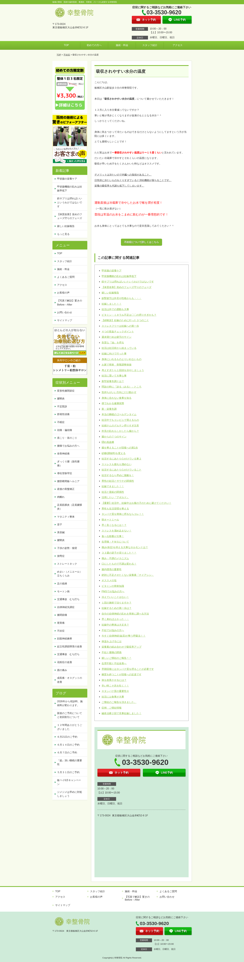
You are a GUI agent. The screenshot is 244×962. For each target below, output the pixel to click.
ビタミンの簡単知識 (113, 586)
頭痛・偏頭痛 (64, 430)
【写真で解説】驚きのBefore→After (69, 302)
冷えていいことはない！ (115, 597)
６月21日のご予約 (67, 736)
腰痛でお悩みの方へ (68, 445)
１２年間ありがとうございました (69, 727)
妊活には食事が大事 (113, 696)
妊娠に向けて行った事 (114, 353)
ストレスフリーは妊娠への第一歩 (120, 326)
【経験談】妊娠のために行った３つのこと (125, 320)
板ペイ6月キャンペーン (69, 782)
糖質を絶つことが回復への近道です (121, 674)
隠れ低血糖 (108, 442)
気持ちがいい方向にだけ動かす (119, 392)
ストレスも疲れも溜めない (116, 464)
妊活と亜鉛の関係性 (113, 492)
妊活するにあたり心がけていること (121, 469)
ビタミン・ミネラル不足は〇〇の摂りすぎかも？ (129, 315)
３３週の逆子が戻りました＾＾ (119, 552)
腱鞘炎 (61, 398)
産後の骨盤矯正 (66, 489)
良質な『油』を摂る (113, 342)
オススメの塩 (109, 580)
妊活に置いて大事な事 (114, 375)
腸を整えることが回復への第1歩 (120, 447)
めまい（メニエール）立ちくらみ (69, 573)
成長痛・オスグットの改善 (69, 680)
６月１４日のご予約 (68, 744)
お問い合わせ (64, 312)
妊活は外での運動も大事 (115, 309)
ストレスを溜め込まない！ (116, 530)
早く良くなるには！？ (114, 525)
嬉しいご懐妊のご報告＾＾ (116, 658)
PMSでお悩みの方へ (113, 591)
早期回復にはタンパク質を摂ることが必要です (128, 669)
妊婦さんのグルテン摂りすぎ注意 (120, 425)
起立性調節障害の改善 (69, 646)
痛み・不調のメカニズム (115, 558)
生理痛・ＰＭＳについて (115, 541)
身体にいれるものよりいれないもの (121, 359)
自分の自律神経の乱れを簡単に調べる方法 (125, 613)
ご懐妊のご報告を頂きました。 (119, 702)
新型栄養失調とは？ (113, 381)
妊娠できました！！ (113, 486)
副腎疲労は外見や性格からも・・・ (121, 298)
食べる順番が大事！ (113, 536)
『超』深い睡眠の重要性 (69, 762)
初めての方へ (94, 45)
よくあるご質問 (66, 277)
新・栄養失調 (109, 409)
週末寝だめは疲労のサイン (116, 337)
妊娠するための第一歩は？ (116, 608)
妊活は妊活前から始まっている (119, 348)
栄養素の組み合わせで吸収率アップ (121, 646)
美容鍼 (61, 532)
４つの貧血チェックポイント (118, 331)
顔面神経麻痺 (64, 638)
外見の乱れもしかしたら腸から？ (120, 431)
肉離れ (61, 497)
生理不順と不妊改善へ (114, 663)
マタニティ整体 (66, 516)
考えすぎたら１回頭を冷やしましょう (123, 370)
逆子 (59, 524)
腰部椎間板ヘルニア (68, 481)
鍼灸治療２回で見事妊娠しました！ (121, 713)
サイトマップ (64, 320)
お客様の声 (63, 292)
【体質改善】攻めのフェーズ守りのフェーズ (126, 287)
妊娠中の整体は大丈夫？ (115, 624)
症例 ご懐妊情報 (112, 707)
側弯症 (61, 556)
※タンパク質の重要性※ (115, 691)
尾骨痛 (61, 623)
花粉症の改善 (64, 662)
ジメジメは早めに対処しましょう (69, 794)
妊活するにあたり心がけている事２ (121, 458)
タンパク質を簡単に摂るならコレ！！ (123, 514)
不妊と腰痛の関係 (112, 652)
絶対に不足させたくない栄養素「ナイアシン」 (128, 575)
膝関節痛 (62, 615)
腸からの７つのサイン (114, 436)
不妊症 (66, 54)
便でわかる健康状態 (113, 403)
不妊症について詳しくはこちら (141, 242)
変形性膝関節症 (66, 390)
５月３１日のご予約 (68, 772)
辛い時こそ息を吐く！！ (115, 685)
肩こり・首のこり (67, 438)
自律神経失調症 (66, 607)
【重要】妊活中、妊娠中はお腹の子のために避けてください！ (136, 503)
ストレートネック (67, 563)
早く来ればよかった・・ (115, 619)
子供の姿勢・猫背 (67, 548)
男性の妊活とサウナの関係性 (118, 481)
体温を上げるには (112, 641)
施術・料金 (122, 45)
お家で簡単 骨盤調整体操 (116, 364)
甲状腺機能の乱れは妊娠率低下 (119, 276)
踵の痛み (62, 670)
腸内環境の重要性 (112, 569)
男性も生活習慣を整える (115, 508)
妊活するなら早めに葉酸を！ (118, 475)
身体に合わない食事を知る (116, 398)
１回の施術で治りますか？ (116, 602)
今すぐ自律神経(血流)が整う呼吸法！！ (124, 635)
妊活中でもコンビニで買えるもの (120, 420)
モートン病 (63, 591)
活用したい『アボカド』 (115, 497)
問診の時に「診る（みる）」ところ (121, 386)
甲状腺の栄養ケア (112, 270)
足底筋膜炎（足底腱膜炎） (69, 507)
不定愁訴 (62, 406)
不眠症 (61, 422)
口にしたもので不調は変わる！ (119, 563)
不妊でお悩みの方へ (113, 630)
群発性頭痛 (63, 414)
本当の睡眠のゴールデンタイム (119, 414)
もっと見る (63, 234)
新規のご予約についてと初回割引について (69, 715)
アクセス (178, 45)
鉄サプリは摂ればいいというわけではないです (128, 281)
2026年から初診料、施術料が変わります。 (70, 703)
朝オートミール (110, 519)
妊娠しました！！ (112, 304)
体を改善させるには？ (114, 680)
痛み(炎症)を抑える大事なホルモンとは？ (125, 547)
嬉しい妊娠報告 (110, 292)
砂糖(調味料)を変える (114, 453)
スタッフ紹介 (149, 45)
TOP (66, 45)
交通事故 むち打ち (68, 599)
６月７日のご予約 (67, 752)
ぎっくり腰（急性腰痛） (68, 463)
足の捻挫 (62, 583)
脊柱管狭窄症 (64, 473)
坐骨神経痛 (63, 453)
